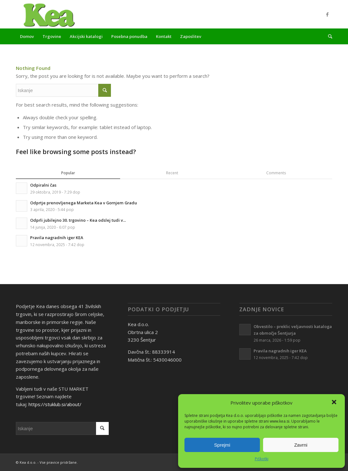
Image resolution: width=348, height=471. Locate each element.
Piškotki (261, 459)
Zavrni (300, 445)
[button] (334, 402)
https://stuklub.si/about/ (55, 404)
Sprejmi (222, 445)
